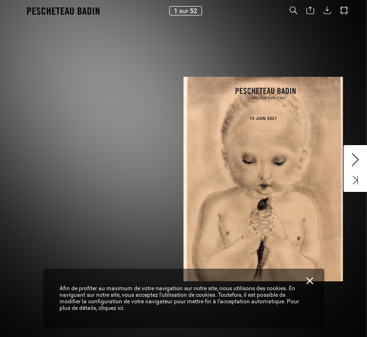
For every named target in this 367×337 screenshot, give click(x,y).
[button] (293, 10)
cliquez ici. (111, 308)
